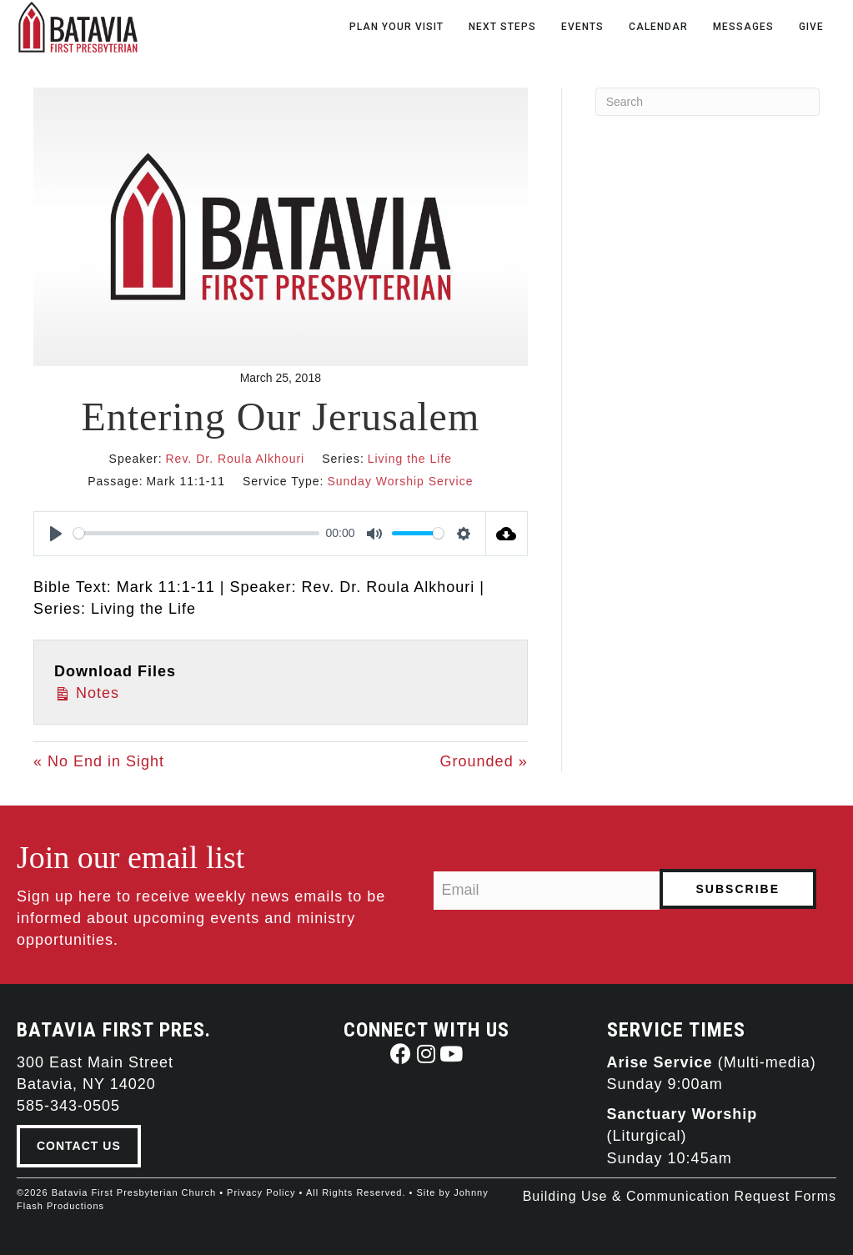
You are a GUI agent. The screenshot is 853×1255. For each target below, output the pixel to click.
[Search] (707, 102)
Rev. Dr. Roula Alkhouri (235, 458)
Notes (86, 691)
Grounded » (484, 761)
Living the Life (410, 458)
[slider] (196, 533)
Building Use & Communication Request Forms (679, 1196)
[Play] (56, 533)
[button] (401, 1053)
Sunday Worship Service (400, 481)
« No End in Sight (98, 761)
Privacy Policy (261, 1192)
